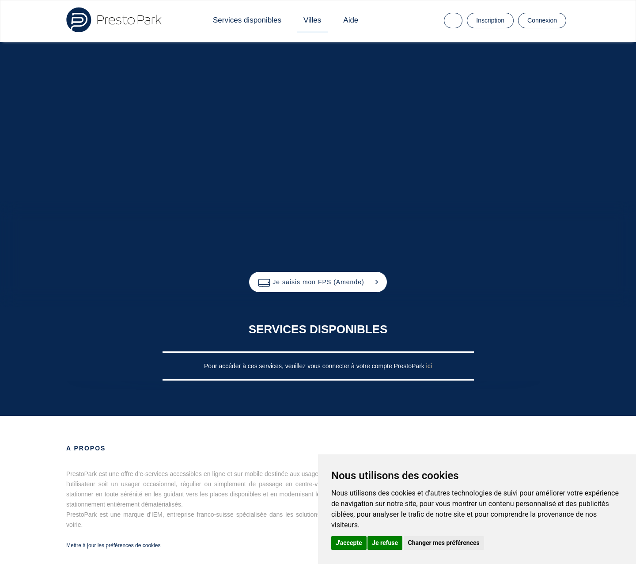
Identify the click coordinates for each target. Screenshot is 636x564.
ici (429, 366)
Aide (350, 20)
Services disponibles (247, 20)
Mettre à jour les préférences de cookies (113, 545)
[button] (318, 282)
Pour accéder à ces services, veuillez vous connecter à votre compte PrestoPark (315, 366)
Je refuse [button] (385, 542)
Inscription (490, 20)
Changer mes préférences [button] (444, 542)
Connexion (542, 20)
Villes (312, 20)
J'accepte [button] (349, 542)
